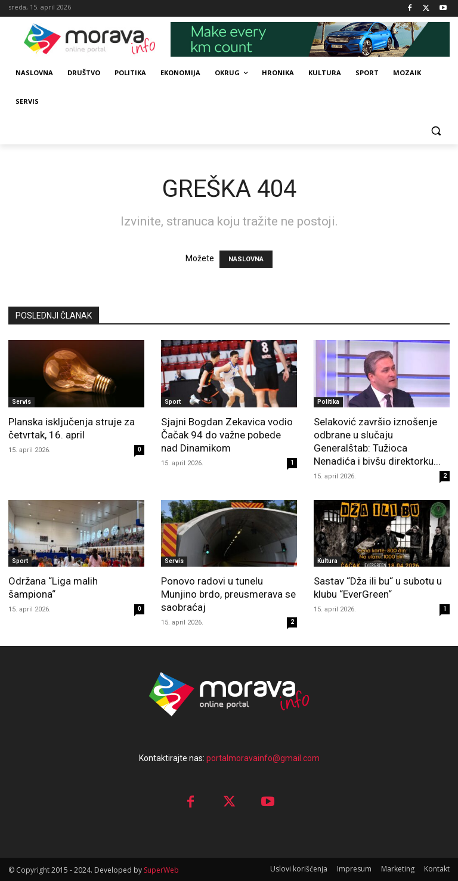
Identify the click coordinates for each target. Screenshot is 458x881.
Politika (328, 401)
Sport (173, 401)
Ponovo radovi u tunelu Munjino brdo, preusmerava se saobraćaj (228, 594)
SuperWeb (161, 870)
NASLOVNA (246, 259)
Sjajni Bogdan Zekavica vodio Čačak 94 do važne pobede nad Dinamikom (227, 435)
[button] (436, 130)
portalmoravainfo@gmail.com (263, 758)
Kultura (327, 561)
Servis (21, 401)
